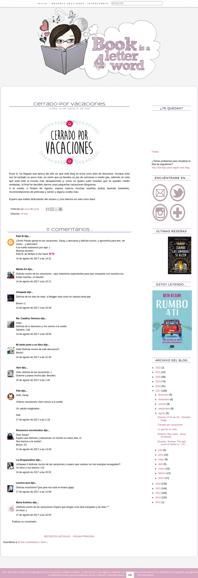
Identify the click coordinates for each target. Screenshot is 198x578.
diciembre (163, 394)
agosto (162, 413)
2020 (158, 377)
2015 (158, 488)
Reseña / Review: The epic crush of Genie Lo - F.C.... (173, 443)
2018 (158, 386)
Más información (146, 575)
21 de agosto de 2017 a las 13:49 (33, 449)
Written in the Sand (38, 254)
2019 (158, 381)
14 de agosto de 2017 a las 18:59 (33, 334)
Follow (155, 151)
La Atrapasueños (26, 460)
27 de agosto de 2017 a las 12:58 (33, 491)
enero (161, 478)
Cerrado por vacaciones (170, 424)
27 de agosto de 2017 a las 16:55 (33, 515)
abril (160, 464)
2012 (158, 502)
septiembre (164, 408)
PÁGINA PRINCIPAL (84, 536)
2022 (158, 367)
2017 (158, 390)
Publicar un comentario (24, 521)
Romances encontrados (29, 430)
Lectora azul (23, 483)
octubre (162, 404)
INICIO (42, 4)
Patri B (20, 236)
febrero (162, 473)
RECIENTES (51, 536)
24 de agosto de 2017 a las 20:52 (33, 472)
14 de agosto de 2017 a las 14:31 (33, 258)
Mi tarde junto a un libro (29, 344)
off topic (24, 213)
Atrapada (21, 292)
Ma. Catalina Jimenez (28, 318)
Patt (18, 390)
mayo (161, 459)
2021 (158, 372)
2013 (158, 497)
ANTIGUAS (64, 536)
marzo (162, 468)
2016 (158, 483)
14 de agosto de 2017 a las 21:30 (33, 357)
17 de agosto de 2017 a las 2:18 (33, 419)
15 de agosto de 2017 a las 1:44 (33, 380)
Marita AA (21, 269)
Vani (19, 367)
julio (160, 450)
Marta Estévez (24, 502)
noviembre (164, 399)
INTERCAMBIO (98, 4)
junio (161, 454)
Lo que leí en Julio (167, 429)
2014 (158, 493)
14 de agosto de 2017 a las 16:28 (33, 307)
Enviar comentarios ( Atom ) (32, 542)
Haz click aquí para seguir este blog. (171, 167)
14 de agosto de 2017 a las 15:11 (33, 281)
